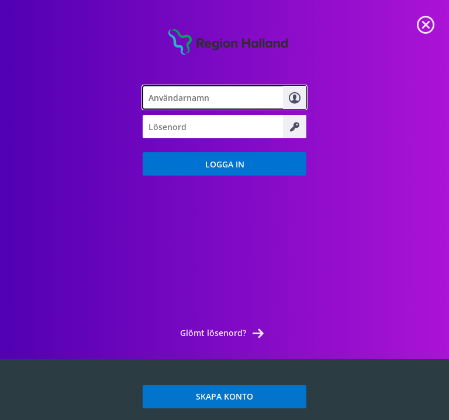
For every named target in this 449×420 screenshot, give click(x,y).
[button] (224, 164)
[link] (425, 23)
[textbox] (224, 97)
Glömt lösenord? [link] (213, 332)
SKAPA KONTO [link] (224, 396)
